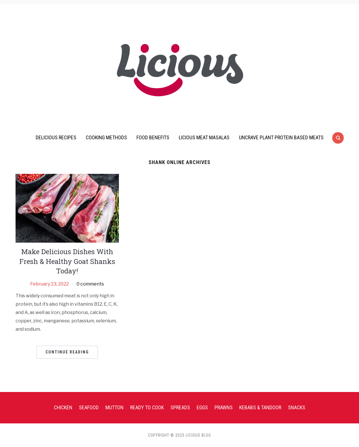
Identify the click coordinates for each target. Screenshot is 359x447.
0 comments (90, 284)
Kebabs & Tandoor (260, 407)
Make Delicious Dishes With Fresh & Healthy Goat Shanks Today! (67, 261)
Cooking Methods (106, 137)
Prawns (223, 407)
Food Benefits (152, 137)
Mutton (114, 407)
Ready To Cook (147, 407)
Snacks (296, 407)
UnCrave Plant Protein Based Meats (281, 137)
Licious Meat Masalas (204, 137)
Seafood (89, 407)
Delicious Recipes (56, 137)
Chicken (63, 407)
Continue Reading (67, 352)
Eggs (202, 407)
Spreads (180, 407)
